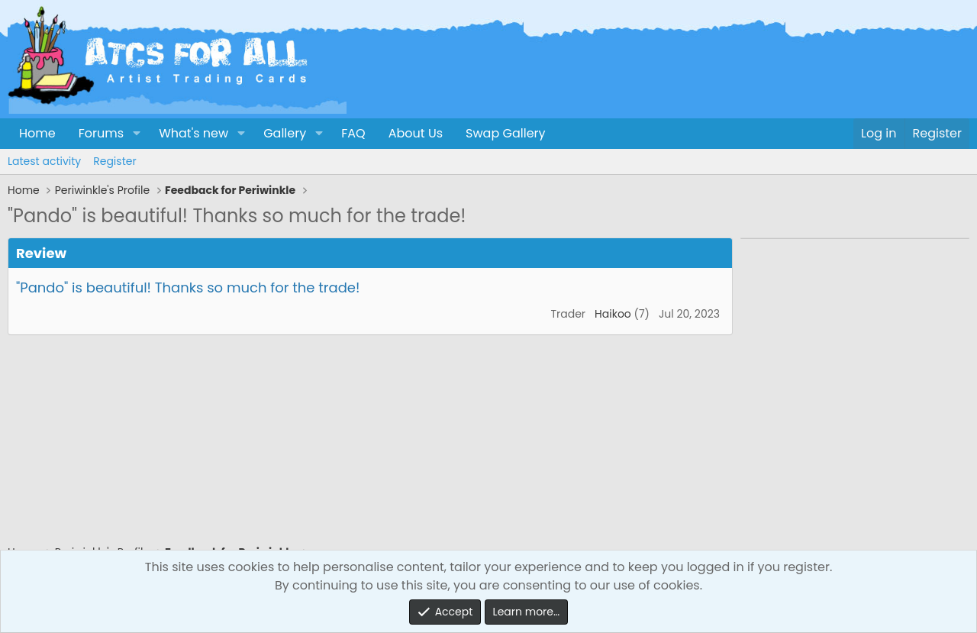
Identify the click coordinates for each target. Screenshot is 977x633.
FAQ (353, 133)
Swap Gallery (505, 133)
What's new (193, 133)
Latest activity (44, 161)
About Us (416, 133)
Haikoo (613, 313)
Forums (101, 133)
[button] (136, 133)
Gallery (284, 133)
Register (114, 161)
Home (37, 133)
